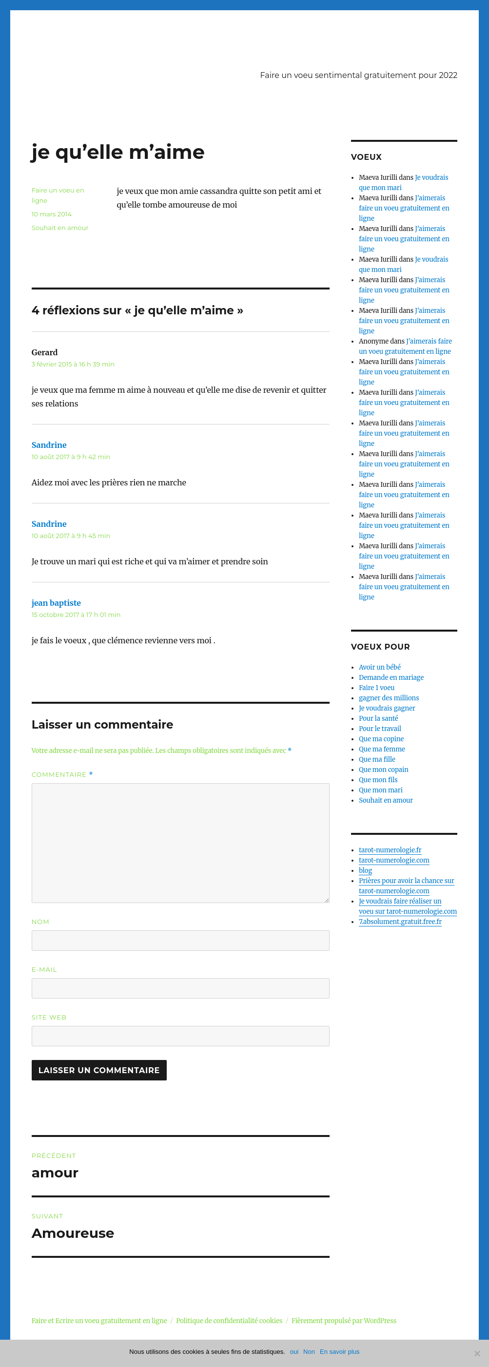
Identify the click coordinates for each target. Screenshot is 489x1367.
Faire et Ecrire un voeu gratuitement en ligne (99, 1321)
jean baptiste (56, 603)
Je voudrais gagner (387, 708)
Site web (49, 1017)
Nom (41, 921)
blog (365, 870)
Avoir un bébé (380, 667)
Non (309, 1351)
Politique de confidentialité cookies (229, 1321)
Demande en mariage (391, 678)
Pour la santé (378, 718)
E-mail (45, 969)
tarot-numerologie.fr (390, 850)
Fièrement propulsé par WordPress (344, 1321)
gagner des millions (389, 698)
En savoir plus (340, 1351)
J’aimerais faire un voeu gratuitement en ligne (404, 208)
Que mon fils (378, 780)
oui (294, 1351)
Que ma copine (381, 739)
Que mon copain (384, 770)
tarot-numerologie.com (394, 860)
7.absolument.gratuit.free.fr (400, 922)
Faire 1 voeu (376, 688)
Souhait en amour (60, 227)
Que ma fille (377, 759)
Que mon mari (381, 790)
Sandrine (49, 445)
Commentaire (63, 774)
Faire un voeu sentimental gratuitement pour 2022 (359, 75)
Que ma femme (382, 749)
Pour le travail (380, 729)
